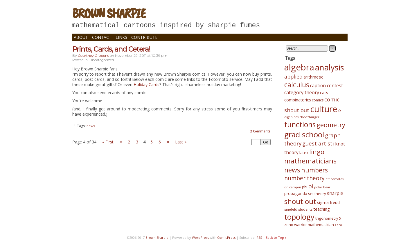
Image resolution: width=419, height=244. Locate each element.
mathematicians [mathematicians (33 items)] (310, 160)
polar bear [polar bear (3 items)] (322, 187)
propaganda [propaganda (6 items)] (295, 193)
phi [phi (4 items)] (304, 187)
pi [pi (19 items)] (310, 186)
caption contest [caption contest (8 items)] (326, 85)
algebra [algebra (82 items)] (299, 67)
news (91, 125)
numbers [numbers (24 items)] (314, 170)
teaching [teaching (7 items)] (321, 209)
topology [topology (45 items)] (299, 217)
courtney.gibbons (93, 55)
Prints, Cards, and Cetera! (111, 49)
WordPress (200, 237)
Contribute (144, 37)
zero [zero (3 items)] (338, 225)
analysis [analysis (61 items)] (329, 67)
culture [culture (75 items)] (323, 108)
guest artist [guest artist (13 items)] (317, 143)
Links (121, 37)
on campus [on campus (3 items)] (292, 187)
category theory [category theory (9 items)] (301, 92)
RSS (259, 237)
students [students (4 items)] (305, 209)
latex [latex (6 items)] (303, 152)
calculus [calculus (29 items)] (296, 84)
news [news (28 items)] (292, 169)
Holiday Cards (146, 84)
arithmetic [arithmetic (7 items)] (313, 77)
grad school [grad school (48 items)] (304, 134)
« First (108, 142)
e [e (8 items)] (339, 110)
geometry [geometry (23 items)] (331, 125)
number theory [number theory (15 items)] (304, 178)
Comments (260, 131)
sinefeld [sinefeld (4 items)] (290, 209)
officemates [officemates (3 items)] (335, 179)
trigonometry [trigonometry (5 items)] (326, 218)
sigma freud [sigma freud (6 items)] (328, 202)
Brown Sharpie (108, 13)
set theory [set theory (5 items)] (317, 193)
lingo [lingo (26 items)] (316, 151)
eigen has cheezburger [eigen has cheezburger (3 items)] (301, 117)
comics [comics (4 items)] (317, 100)
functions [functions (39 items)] (300, 124)
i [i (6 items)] (333, 144)
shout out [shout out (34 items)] (300, 201)
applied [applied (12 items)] (293, 76)
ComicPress (226, 237)
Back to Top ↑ (276, 237)
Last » (180, 142)
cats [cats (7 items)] (324, 92)
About (81, 37)
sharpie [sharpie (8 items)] (335, 193)
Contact (102, 37)
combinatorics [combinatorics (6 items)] (297, 100)
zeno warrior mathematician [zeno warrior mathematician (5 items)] (309, 224)
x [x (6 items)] (340, 218)
